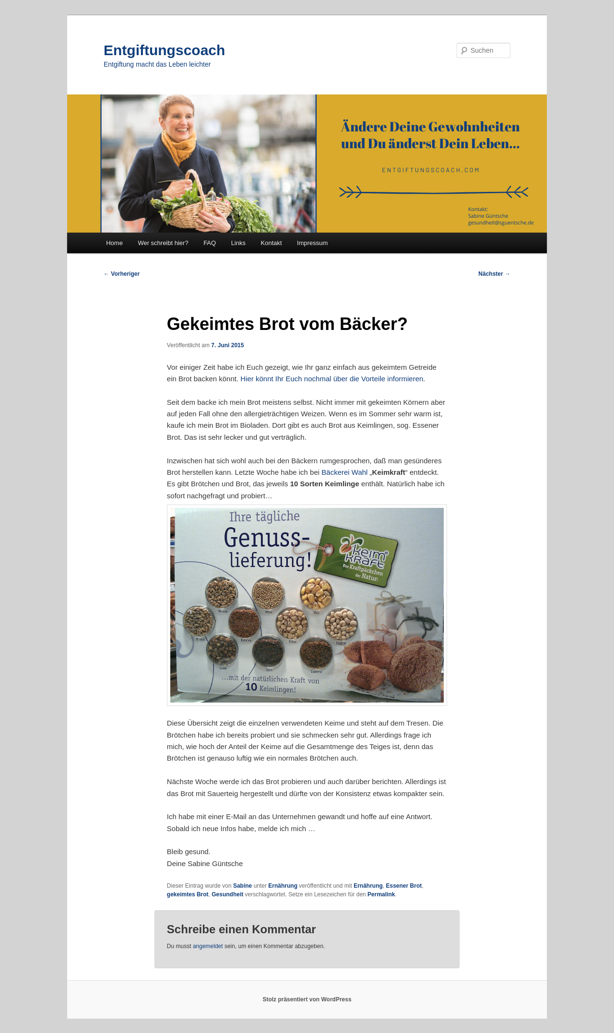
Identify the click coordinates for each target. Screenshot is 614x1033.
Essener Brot (404, 885)
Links (238, 243)
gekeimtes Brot (188, 894)
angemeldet (208, 946)
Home (114, 243)
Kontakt (271, 243)
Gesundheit (227, 894)
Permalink (381, 894)
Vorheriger (122, 273)
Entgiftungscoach (164, 50)
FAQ (209, 243)
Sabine (242, 885)
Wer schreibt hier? (163, 243)
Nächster (494, 273)
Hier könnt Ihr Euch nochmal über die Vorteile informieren (331, 379)
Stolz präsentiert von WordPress (306, 999)
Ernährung (282, 885)
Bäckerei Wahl (345, 472)
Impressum (312, 243)
